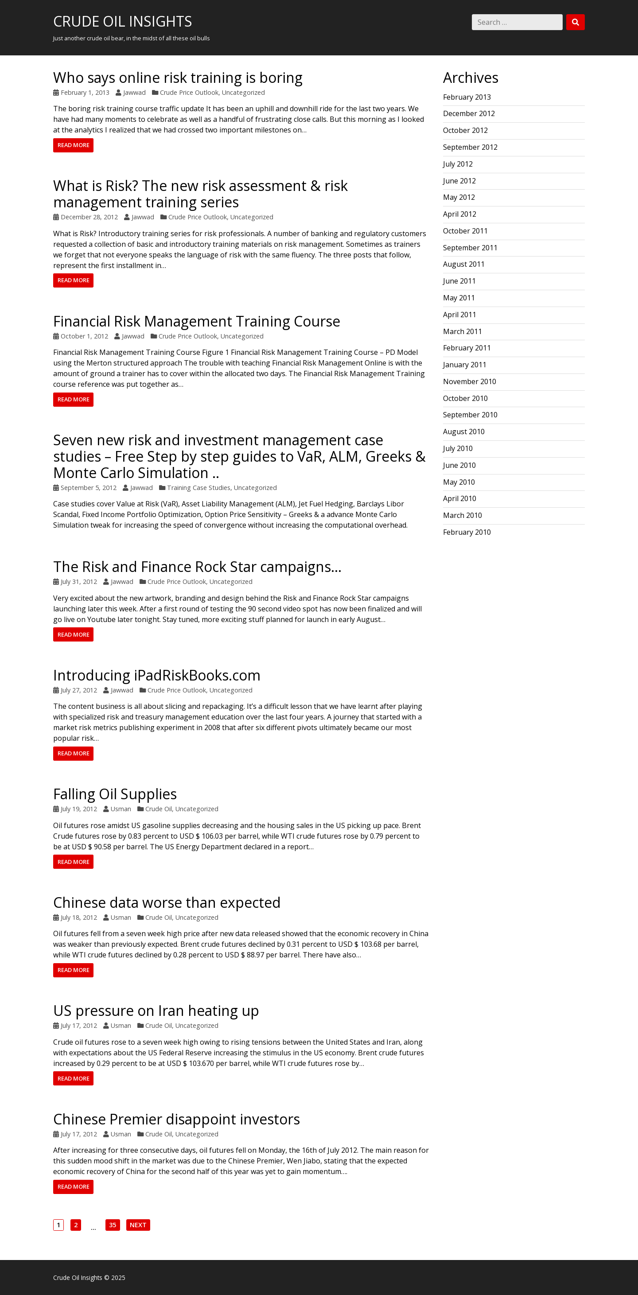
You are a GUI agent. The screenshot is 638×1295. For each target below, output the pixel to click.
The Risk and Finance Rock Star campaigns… (197, 566)
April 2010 (459, 498)
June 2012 (459, 181)
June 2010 (459, 465)
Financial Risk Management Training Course (196, 321)
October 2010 (465, 398)
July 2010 (458, 448)
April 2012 (459, 214)
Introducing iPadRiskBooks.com (157, 674)
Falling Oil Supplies (115, 793)
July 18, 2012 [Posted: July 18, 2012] (79, 917)
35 (112, 1226)
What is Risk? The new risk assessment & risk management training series (200, 193)
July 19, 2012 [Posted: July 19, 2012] (79, 809)
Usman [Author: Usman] (121, 809)
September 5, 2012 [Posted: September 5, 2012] (89, 487)
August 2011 (464, 264)
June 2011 (459, 281)
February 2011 (467, 348)
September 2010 (470, 415)
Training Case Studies (198, 487)
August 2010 (464, 431)
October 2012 (465, 130)
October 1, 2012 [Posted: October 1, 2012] (84, 336)
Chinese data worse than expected (167, 902)
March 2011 (462, 331)
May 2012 (459, 197)
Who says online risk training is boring (178, 77)
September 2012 (470, 147)
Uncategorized (243, 92)
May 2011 (459, 298)
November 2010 (469, 381)
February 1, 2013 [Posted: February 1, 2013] (85, 92)
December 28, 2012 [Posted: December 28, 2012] (89, 217)
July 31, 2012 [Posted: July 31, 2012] (79, 581)
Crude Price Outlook (189, 92)
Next (138, 1226)
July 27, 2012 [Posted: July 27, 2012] (79, 690)
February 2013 (467, 97)
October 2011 (465, 231)
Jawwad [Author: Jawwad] (134, 92)
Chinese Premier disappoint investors (176, 1118)
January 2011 (464, 364)
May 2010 (459, 482)
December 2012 (469, 113)
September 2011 (470, 248)
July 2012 (458, 164)
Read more (73, 145)
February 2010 (467, 532)
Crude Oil (158, 809)
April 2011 (459, 314)
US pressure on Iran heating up (156, 1010)
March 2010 (462, 515)
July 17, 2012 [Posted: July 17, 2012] (79, 1025)
